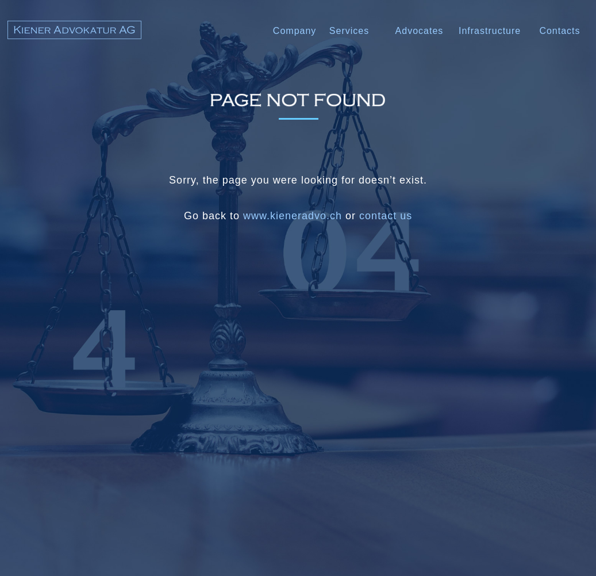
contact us (385, 216)
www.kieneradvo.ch (292, 216)
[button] (420, 32)
